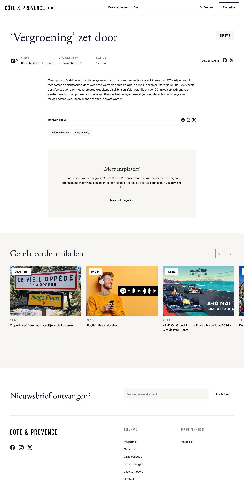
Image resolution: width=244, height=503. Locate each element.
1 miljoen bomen (59, 132)
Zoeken (208, 7)
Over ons (129, 449)
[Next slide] (229, 253)
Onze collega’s (133, 456)
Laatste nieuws (133, 471)
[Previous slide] (219, 253)
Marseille (186, 441)
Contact (129, 479)
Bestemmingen (118, 7)
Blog (136, 7)
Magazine (229, 7)
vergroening (82, 132)
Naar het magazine (122, 200)
